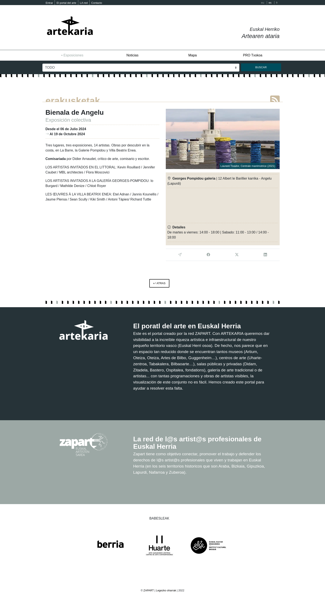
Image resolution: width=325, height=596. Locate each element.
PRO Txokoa (252, 55)
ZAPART (149, 590)
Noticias (133, 55)
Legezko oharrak (166, 590)
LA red (84, 2)
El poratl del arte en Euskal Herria (187, 326)
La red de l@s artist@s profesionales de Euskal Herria (197, 442)
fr (277, 2)
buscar (261, 67)
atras (159, 283)
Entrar (49, 2)
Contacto (96, 2)
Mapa (192, 55)
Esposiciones (73, 55)
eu (262, 2)
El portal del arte (66, 2)
